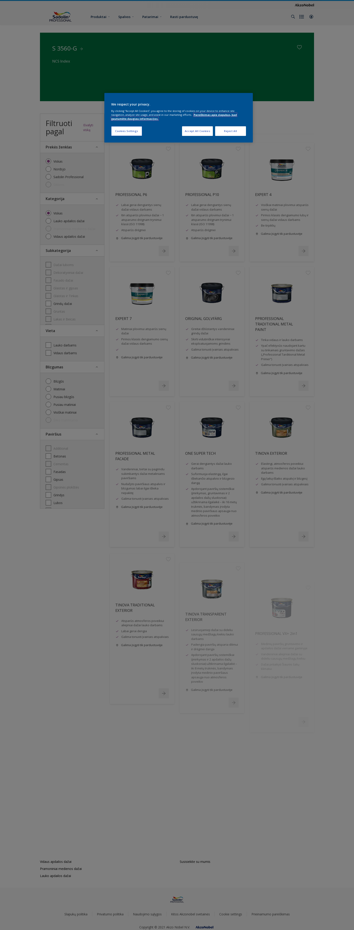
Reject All (230, 131)
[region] (178, 118)
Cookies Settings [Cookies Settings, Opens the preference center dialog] (126, 131)
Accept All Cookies (197, 131)
